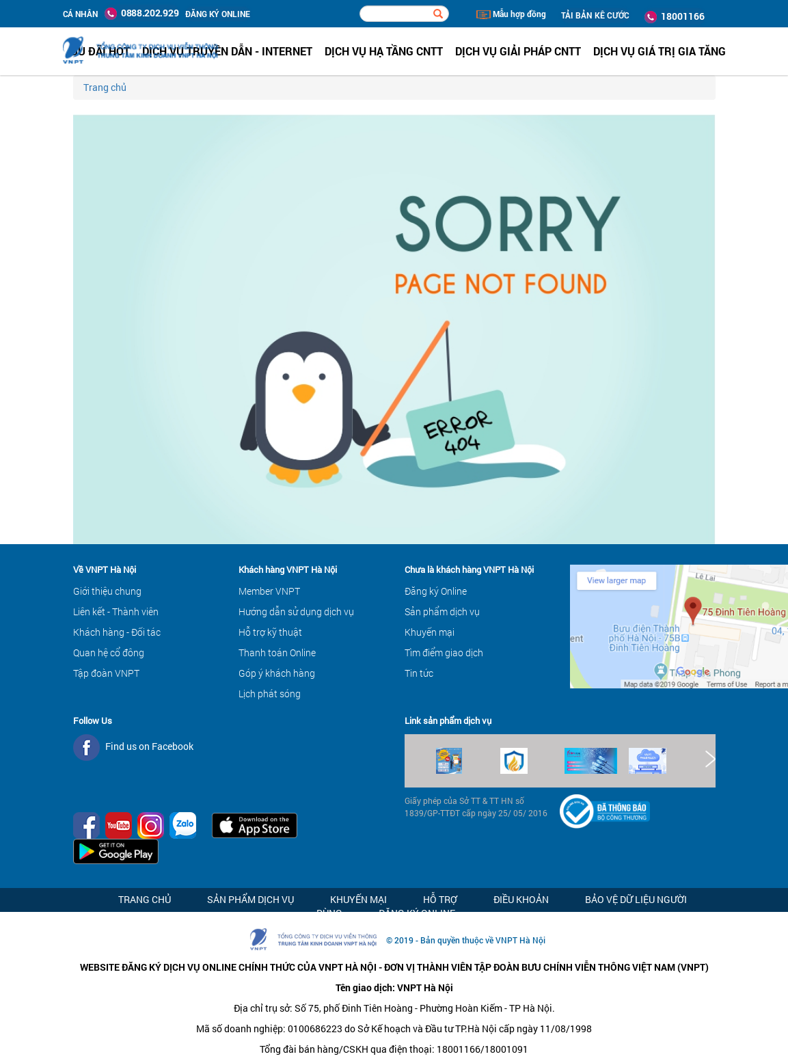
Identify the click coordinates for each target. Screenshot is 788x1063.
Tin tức (419, 673)
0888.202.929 (141, 13)
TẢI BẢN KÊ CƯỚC (595, 15)
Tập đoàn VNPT (106, 673)
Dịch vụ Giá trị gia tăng (659, 51)
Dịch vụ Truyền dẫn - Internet (227, 51)
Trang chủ (104, 87)
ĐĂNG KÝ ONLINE (217, 13)
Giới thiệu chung (107, 590)
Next (709, 759)
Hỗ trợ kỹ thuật (270, 631)
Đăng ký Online (436, 590)
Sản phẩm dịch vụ (442, 611)
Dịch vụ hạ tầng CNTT (384, 51)
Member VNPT (269, 590)
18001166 (674, 16)
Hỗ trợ (440, 899)
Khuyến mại (429, 631)
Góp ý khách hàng (277, 673)
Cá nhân (80, 13)
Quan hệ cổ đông (108, 652)
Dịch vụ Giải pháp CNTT (518, 51)
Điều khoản (521, 899)
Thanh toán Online (277, 652)
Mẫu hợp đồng (511, 13)
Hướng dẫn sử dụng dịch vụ (296, 611)
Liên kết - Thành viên (116, 611)
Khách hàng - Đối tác (117, 631)
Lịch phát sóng (270, 693)
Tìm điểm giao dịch (444, 652)
